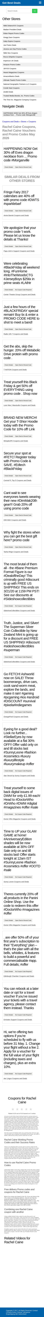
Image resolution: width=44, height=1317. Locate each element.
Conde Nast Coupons (11, 88)
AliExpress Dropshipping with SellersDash (18, 1313)
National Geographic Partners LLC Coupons (19, 84)
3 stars (22, 1109)
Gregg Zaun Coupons (11, 37)
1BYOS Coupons (9, 69)
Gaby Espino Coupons (11, 41)
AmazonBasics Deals (11, 76)
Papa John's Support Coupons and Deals (19, 251)
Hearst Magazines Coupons (13, 72)
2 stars (17, 1109)
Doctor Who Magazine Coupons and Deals (20, 819)
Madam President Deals (12, 29)
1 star (13, 1109)
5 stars (31, 1109)
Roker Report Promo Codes (13, 33)
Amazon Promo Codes (11, 65)
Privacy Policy (11, 1312)
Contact (35, 1310)
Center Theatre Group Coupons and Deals (19, 294)
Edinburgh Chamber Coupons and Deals (19, 976)
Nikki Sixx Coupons (10, 53)
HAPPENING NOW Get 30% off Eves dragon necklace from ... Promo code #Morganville (20, 114)
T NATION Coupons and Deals (15, 370)
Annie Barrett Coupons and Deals (16, 215)
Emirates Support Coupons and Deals (18, 1020)
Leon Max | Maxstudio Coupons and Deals (19, 405)
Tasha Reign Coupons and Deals (16, 552)
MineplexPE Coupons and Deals (16, 441)
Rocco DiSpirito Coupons (12, 57)
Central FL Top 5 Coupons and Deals (17, 480)
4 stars (26, 1109)
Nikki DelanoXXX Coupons (13, 26)
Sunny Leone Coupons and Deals (16, 882)
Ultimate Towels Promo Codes (14, 80)
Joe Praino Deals (9, 45)
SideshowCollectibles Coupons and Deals (19, 611)
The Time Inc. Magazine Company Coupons (19, 100)
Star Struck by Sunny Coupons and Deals (19, 776)
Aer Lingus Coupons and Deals (15, 1078)
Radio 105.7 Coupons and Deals (16, 334)
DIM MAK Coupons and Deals (15, 520)
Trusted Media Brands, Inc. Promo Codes (18, 96)
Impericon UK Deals (10, 61)
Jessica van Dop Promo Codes (15, 49)
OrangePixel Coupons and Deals (16, 717)
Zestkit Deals (8, 92)
